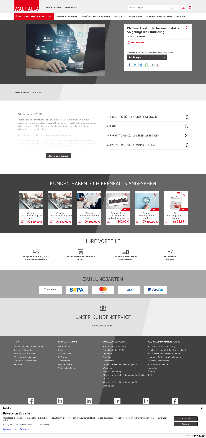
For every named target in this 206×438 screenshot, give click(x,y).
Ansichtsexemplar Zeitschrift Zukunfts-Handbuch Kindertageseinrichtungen (165, 355)
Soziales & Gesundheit (24, 350)
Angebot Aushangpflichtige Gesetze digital (167, 350)
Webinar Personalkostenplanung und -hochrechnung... (32, 215)
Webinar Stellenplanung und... (146, 215)
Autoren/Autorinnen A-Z (158, 364)
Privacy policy (25, 429)
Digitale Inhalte (65, 364)
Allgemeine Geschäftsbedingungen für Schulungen (120, 384)
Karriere (151, 375)
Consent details (9, 429)
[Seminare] (180, 16)
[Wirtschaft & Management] (128, 16)
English (7, 408)
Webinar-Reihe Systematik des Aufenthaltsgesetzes (118, 215)
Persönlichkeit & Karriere (25, 353)
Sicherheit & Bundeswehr (25, 360)
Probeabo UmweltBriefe (158, 360)
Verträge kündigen (66, 368)
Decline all (186, 424)
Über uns (152, 371)
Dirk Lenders (140, 36)
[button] (129, 65)
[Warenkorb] (189, 7)
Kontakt (58, 7)
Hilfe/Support (64, 346)
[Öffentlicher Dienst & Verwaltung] (34, 16)
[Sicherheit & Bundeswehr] (159, 16)
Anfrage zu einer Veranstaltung (161, 346)
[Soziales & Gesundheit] (67, 16)
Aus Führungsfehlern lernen (175, 215)
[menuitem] (48, 7)
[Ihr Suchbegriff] (150, 7)
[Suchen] (170, 7)
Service (48, 7)
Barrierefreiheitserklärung (114, 346)
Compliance (108, 357)
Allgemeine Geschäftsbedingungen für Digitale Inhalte (124, 377)
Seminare (18, 364)
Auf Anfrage (147, 57)
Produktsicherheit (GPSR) (114, 350)
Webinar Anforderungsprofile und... (89, 215)
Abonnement (64, 360)
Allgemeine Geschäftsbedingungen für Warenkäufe (120, 366)
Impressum (108, 353)
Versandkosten (64, 353)
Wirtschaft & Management (25, 357)
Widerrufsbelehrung (112, 371)
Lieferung (62, 357)
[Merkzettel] (176, 7)
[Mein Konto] (183, 7)
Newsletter (71, 7)
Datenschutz (108, 360)
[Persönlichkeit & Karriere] (96, 16)
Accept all (186, 419)
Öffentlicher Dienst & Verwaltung (28, 346)
